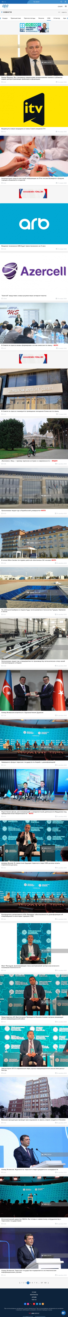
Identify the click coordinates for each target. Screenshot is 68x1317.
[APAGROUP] (34, 1313)
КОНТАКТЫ (34, 1294)
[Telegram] (37, 1304)
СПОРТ (60, 6)
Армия (65, 18)
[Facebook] (25, 1304)
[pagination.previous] (19, 1283)
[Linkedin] (40, 1304)
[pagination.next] (48, 1283)
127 (42, 1283)
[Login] (65, 2)
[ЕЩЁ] (65, 6)
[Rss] (43, 1304)
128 (45, 1283)
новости (64, 12)
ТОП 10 (34, 1299)
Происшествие (16, 18)
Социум (4, 18)
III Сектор (57, 18)
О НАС (34, 1292)
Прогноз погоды (29, 18)
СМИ (48, 18)
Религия (41, 18)
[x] (31, 1304)
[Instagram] (28, 1304)
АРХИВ (34, 1297)
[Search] (61, 2)
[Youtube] (34, 1304)
